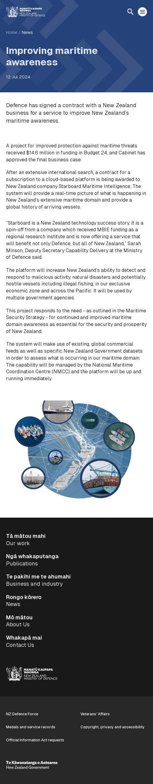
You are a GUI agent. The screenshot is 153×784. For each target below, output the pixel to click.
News (27, 32)
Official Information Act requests (35, 740)
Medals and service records (30, 727)
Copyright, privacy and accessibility (112, 727)
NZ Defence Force (22, 714)
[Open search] (130, 11)
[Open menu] (142, 11)
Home (11, 32)
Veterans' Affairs (95, 714)
